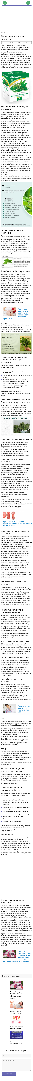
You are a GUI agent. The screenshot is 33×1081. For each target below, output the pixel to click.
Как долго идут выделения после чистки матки (24, 709)
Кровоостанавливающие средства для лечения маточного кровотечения (17, 523)
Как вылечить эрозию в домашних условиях (16, 1027)
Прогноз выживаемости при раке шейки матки (16, 1042)
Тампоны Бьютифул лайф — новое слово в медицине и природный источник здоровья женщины (16, 995)
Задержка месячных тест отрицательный (15, 1012)
